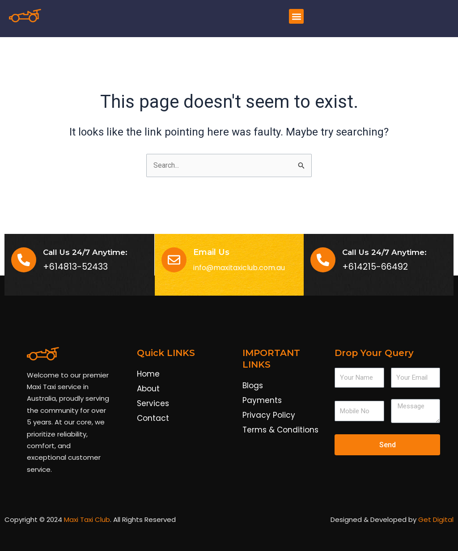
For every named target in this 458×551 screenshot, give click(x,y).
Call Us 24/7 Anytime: (384, 252)
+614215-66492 (375, 267)
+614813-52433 (75, 267)
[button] (296, 16)
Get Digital (436, 520)
